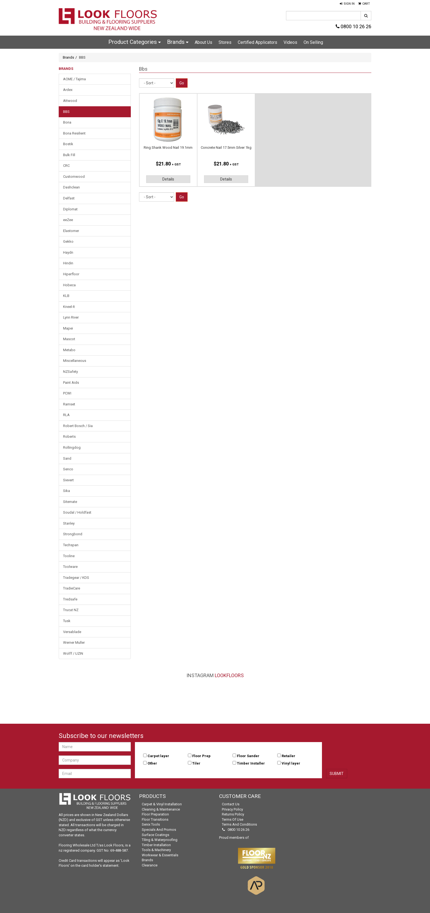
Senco (68, 469)
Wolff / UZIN (73, 653)
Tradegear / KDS (76, 578)
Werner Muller (74, 642)
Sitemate (70, 502)
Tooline (69, 556)
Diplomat (70, 209)
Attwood (70, 101)
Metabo (69, 350)
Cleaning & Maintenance (161, 809)
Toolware (70, 567)
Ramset (69, 404)
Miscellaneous (74, 361)
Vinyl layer (291, 763)
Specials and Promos (159, 830)
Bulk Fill (69, 155)
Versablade (72, 632)
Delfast (69, 198)
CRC (66, 166)
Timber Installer (251, 763)
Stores (225, 42)
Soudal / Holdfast (77, 512)
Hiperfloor (71, 274)
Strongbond (72, 534)
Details (168, 179)
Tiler (196, 763)
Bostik (68, 144)
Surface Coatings (155, 835)
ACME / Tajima (74, 79)
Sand (67, 458)
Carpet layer (158, 756)
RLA (66, 415)
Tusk (66, 621)
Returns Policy (233, 814)
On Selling (313, 42)
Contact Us (230, 804)
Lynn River (71, 317)
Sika (66, 491)
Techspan (70, 545)
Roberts (69, 436)
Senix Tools (151, 824)
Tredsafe (70, 599)
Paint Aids (71, 382)
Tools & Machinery (156, 850)
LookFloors (229, 675)
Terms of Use (232, 819)
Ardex (67, 90)
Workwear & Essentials (160, 855)
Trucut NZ (70, 610)
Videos (290, 42)
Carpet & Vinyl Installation (162, 804)
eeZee (68, 220)
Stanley (69, 523)
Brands (177, 42)
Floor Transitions (155, 819)
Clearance (149, 865)
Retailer (288, 756)
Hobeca (69, 285)
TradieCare (71, 588)
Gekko (68, 241)
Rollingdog (72, 447)
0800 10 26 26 (353, 26)
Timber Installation (156, 845)
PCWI (67, 393)
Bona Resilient (74, 133)
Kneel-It (69, 307)
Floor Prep (201, 756)
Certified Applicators (257, 42)
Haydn (68, 252)
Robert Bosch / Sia (78, 426)
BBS (66, 112)
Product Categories (134, 42)
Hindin (68, 263)
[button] (347, 4)
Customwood (74, 176)
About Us (203, 42)
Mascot (69, 339)
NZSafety (70, 372)
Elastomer (71, 231)
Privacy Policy (232, 809)
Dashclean (71, 187)
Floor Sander (248, 756)
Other (152, 763)
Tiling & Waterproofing (159, 840)
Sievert (68, 480)
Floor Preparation (155, 814)
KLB (66, 296)
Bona (67, 122)
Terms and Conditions (239, 824)
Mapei (68, 328)
